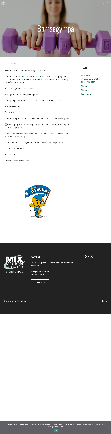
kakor (104, 301)
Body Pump (86, 93)
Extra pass (85, 74)
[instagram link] (87, 256)
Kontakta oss (39, 282)
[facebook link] (91, 256)
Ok (56, 430)
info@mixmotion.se (40, 271)
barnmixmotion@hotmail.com (35, 76)
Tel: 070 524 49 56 (39, 274)
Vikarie (84, 85)
